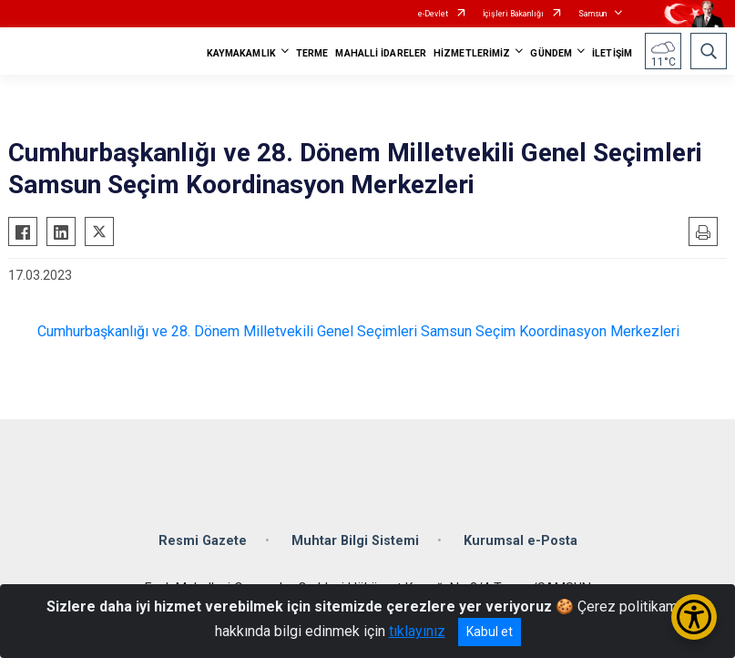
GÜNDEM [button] (551, 53)
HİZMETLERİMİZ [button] (472, 53)
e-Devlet (433, 13)
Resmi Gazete (202, 541)
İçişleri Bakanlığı (513, 13)
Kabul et (489, 631)
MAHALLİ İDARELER (380, 53)
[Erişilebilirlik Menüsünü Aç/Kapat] (694, 617)
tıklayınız (417, 631)
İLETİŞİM (612, 53)
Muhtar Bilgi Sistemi (355, 541)
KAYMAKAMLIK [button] (241, 53)
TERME (312, 53)
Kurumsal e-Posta (520, 541)
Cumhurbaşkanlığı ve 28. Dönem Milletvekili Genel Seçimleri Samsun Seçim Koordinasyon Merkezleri (358, 331)
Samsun (592, 13)
